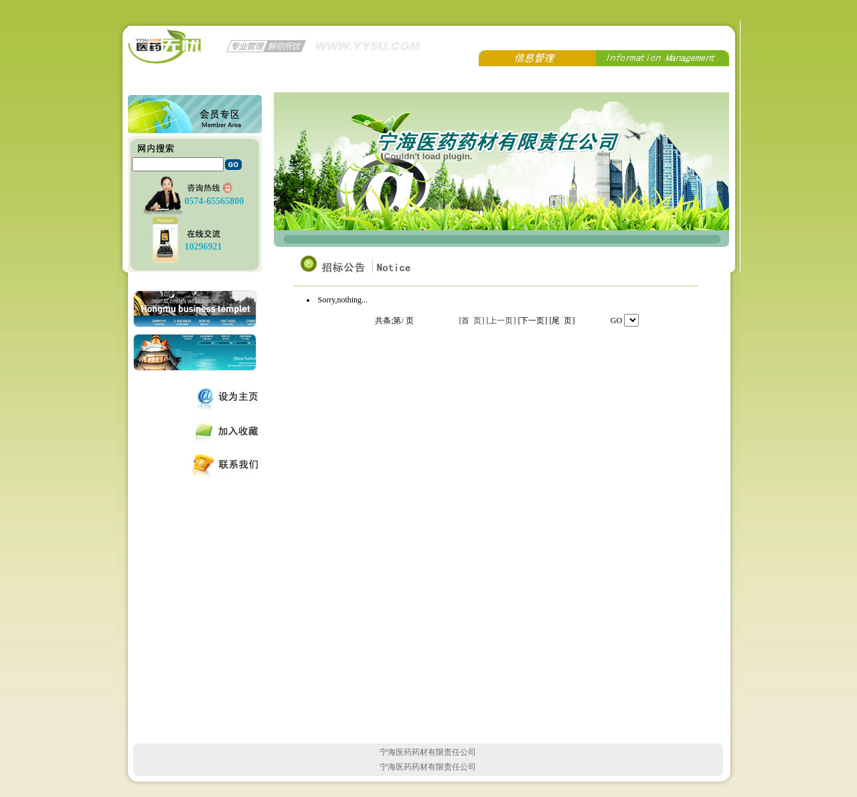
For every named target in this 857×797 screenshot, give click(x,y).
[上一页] (501, 320)
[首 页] (472, 320)
